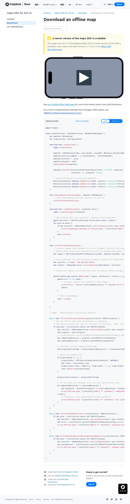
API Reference (15, 27)
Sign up (119, 4)
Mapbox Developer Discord (66, 475)
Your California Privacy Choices (62, 499)
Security (46, 499)
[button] (104, 4)
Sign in (110, 4)
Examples (12, 23)
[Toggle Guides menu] (33, 19)
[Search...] (98, 4)
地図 (37, 4)
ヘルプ (89, 4)
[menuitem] (104, 4)
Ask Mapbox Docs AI (66, 484)
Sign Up (91, 484)
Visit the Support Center (68, 472)
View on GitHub (81, 121)
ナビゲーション (50, 4)
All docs (47, 13)
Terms (31, 499)
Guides (11, 19)
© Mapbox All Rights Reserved (16, 499)
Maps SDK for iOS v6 (19, 13)
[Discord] (122, 499)
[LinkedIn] (117, 499)
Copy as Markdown (53, 29)
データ (79, 4)
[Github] (108, 499)
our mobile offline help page (61, 104)
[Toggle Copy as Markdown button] (65, 28)
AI (70, 4)
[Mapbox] (13, 4)
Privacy (38, 499)
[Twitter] (113, 499)
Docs (27, 4)
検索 (63, 4)
